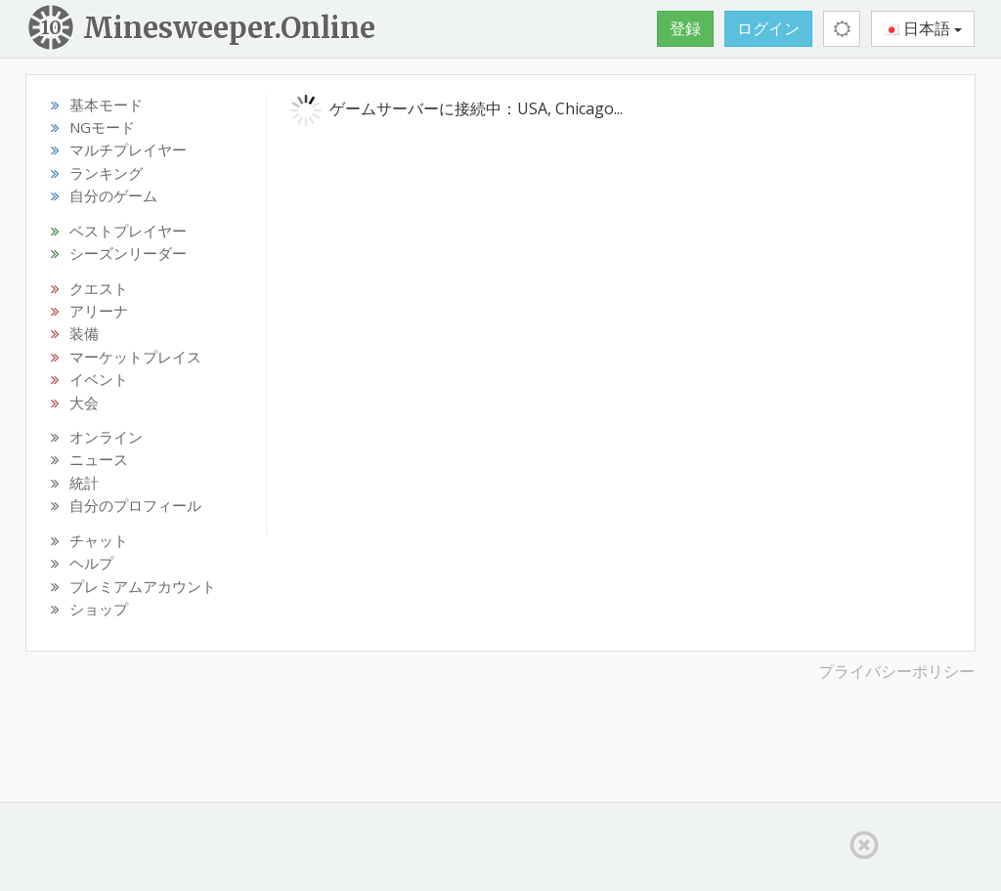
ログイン (768, 28)
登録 (685, 28)
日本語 (923, 28)
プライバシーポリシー (896, 671)
